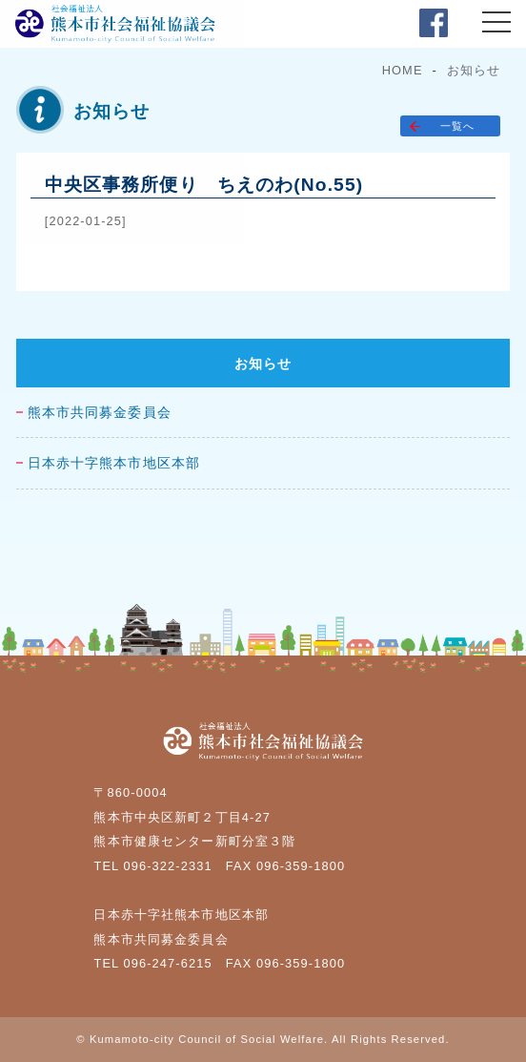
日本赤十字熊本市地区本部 (114, 463)
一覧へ (457, 126)
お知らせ (473, 70)
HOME (402, 70)
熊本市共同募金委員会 (100, 413)
